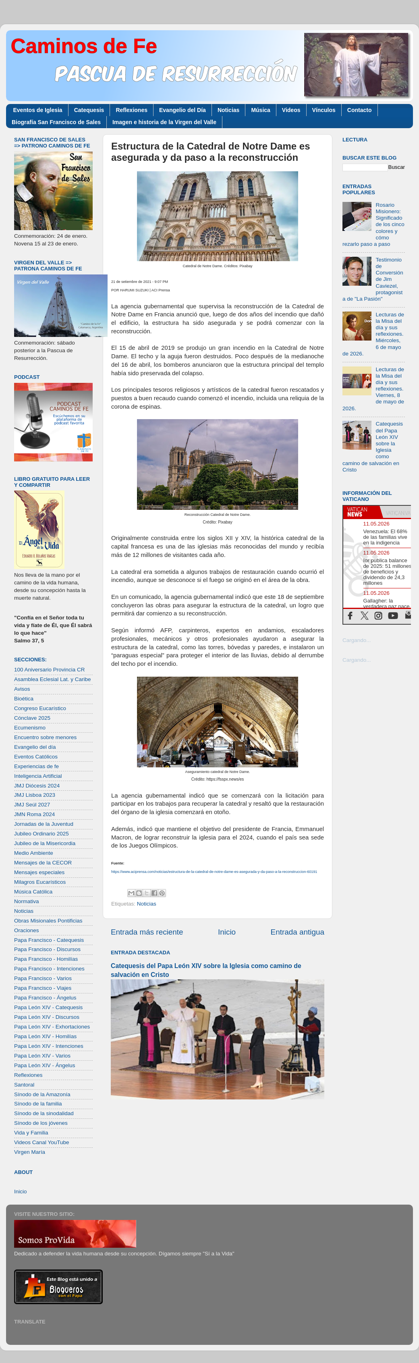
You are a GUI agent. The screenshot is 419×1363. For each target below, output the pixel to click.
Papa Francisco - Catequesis (49, 940)
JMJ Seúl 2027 (32, 805)
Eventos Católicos (36, 757)
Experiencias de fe (36, 766)
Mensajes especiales (39, 872)
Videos (291, 110)
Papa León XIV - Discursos (46, 1017)
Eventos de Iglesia (37, 110)
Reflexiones (131, 110)
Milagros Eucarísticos (40, 882)
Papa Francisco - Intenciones (49, 969)
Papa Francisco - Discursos (47, 949)
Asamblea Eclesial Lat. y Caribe (52, 679)
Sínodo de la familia (38, 1104)
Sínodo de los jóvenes (41, 1123)
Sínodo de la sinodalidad (44, 1113)
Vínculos (324, 110)
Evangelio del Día (182, 110)
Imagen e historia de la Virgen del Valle (164, 122)
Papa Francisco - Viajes (42, 988)
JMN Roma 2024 (34, 814)
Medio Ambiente (33, 853)
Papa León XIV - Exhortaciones (52, 1027)
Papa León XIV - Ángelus (44, 1065)
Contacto (359, 110)
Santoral (24, 1085)
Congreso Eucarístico (40, 708)
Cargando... (356, 640)
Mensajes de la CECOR (43, 863)
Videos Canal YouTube (41, 1142)
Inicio (227, 932)
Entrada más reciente (147, 932)
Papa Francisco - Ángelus (45, 998)
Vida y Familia (31, 1133)
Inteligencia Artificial (38, 776)
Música (260, 110)
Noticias (228, 110)
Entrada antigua (297, 932)
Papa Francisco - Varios (43, 978)
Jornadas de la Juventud (43, 824)
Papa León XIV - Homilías (45, 1036)
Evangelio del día (35, 747)
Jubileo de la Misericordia (44, 843)
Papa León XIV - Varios (42, 1056)
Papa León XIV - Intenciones (48, 1046)
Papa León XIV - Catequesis (48, 1007)
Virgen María (29, 1152)
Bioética (23, 699)
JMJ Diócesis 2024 (37, 786)
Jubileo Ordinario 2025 (41, 834)
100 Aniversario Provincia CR (49, 670)
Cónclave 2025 (32, 718)
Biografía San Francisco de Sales (56, 122)
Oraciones (26, 930)
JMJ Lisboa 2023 (34, 795)
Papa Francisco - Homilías (46, 959)
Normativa (26, 901)
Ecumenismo (30, 728)
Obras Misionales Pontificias (48, 921)
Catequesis (89, 110)
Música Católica (33, 892)
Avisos (22, 689)
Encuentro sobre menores (45, 737)
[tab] (361, 512)
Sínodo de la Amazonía (42, 1094)
